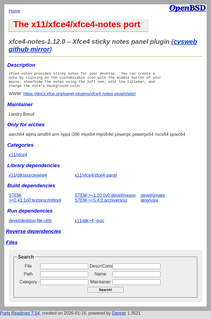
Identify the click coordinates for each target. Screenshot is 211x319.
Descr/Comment (100, 269)
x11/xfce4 (18, 158)
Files (12, 246)
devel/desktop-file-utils (30, 224)
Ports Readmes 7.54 (20, 316)
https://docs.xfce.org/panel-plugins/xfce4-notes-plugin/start (79, 97)
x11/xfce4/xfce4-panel (96, 178)
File (28, 269)
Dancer (119, 316)
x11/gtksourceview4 (28, 178)
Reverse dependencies (33, 234)
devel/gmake (153, 198)
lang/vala (149, 203)
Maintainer (100, 285)
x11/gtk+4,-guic (89, 224)
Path (28, 277)
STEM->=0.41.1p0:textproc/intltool (35, 201)
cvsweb (185, 41)
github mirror (29, 49)
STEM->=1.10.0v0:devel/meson (105, 198)
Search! (105, 293)
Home (14, 11)
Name (100, 277)
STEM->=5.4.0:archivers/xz (101, 203)
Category (28, 285)
